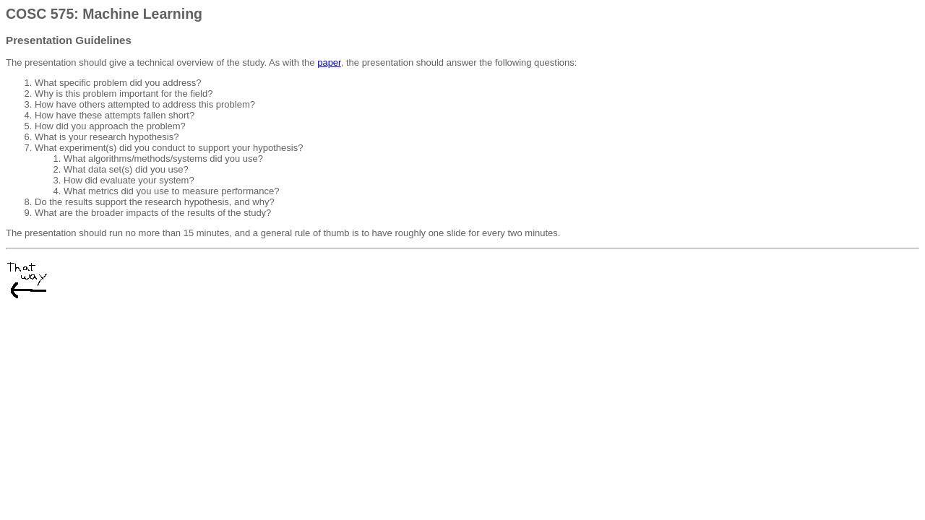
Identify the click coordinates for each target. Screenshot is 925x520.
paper (329, 62)
